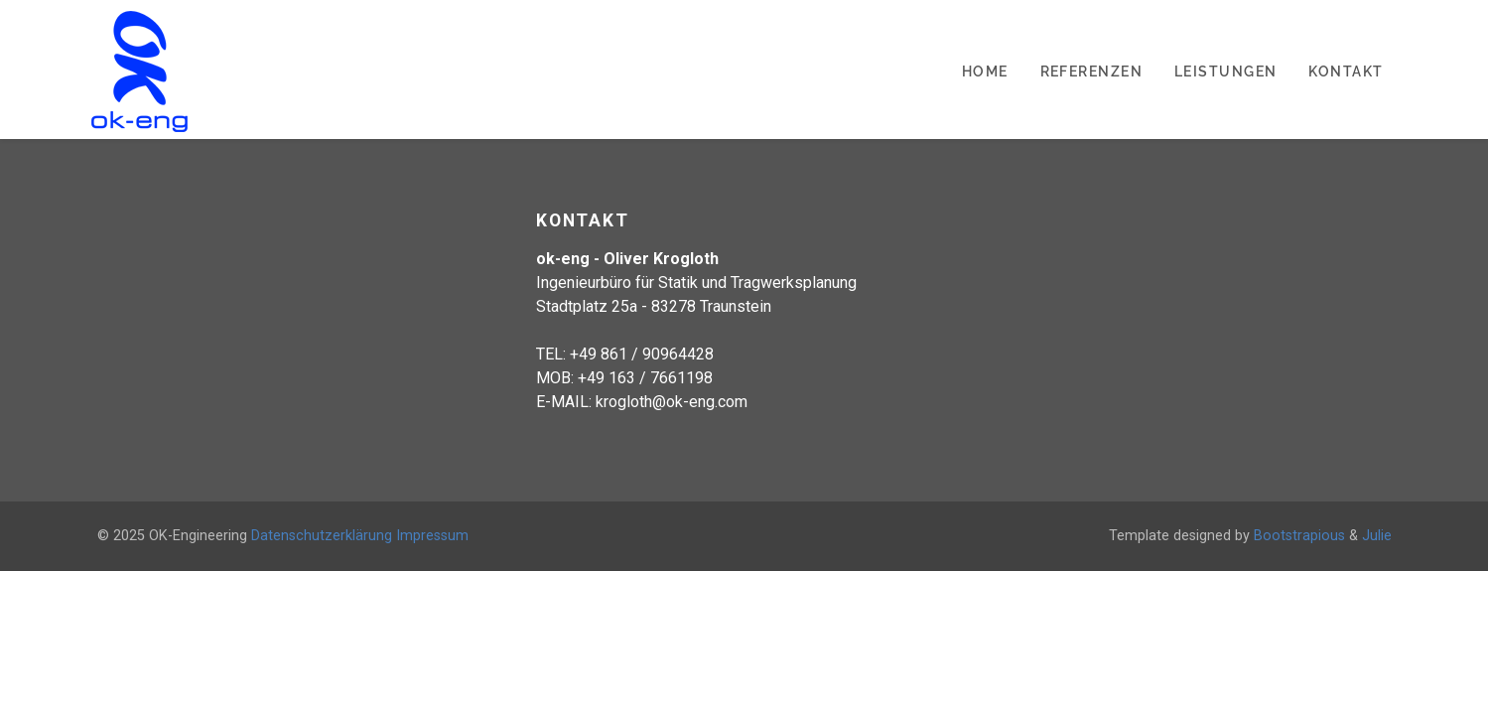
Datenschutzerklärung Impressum (360, 535)
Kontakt (1345, 71)
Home (985, 71)
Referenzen (1091, 71)
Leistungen (1225, 71)
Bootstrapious (1299, 535)
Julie (1377, 535)
